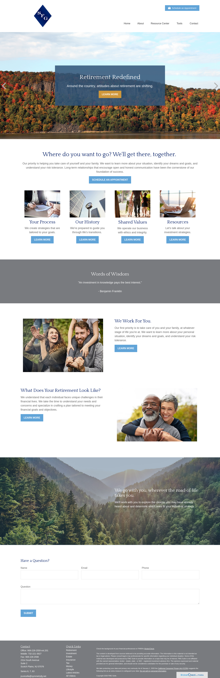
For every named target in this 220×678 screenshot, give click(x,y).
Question (25, 586)
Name (24, 568)
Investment (71, 653)
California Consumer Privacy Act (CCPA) (173, 668)
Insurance (70, 660)
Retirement (71, 650)
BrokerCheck (149, 649)
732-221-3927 (34, 653)
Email (84, 568)
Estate (69, 656)
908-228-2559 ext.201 (37, 650)
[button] (127, 23)
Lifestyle (70, 669)
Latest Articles (72, 672)
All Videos (71, 676)
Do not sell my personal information (153, 671)
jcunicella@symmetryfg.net (33, 676)
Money (69, 666)
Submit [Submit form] (28, 613)
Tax (68, 663)
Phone (145, 568)
